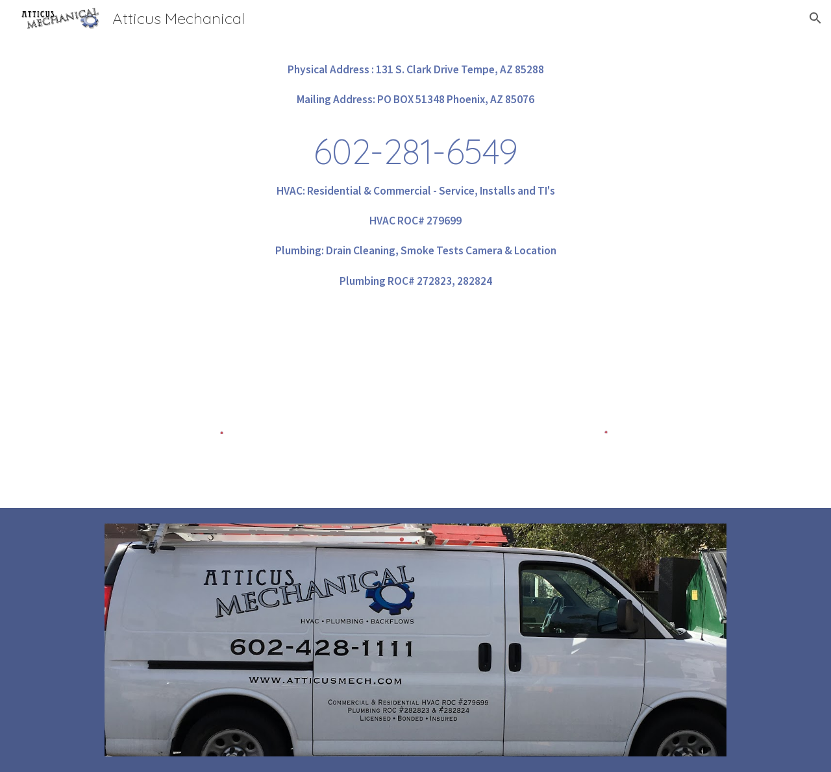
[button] (815, 18)
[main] (415, 175)
